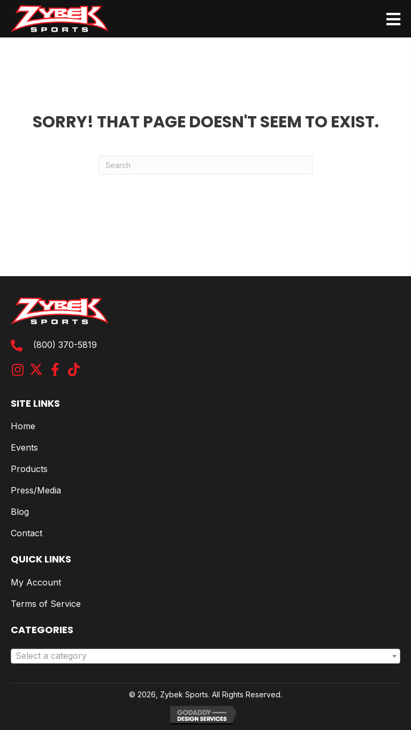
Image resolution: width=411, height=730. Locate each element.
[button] (17, 369)
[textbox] (205, 656)
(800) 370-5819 (65, 344)
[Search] (205, 165)
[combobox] (205, 656)
